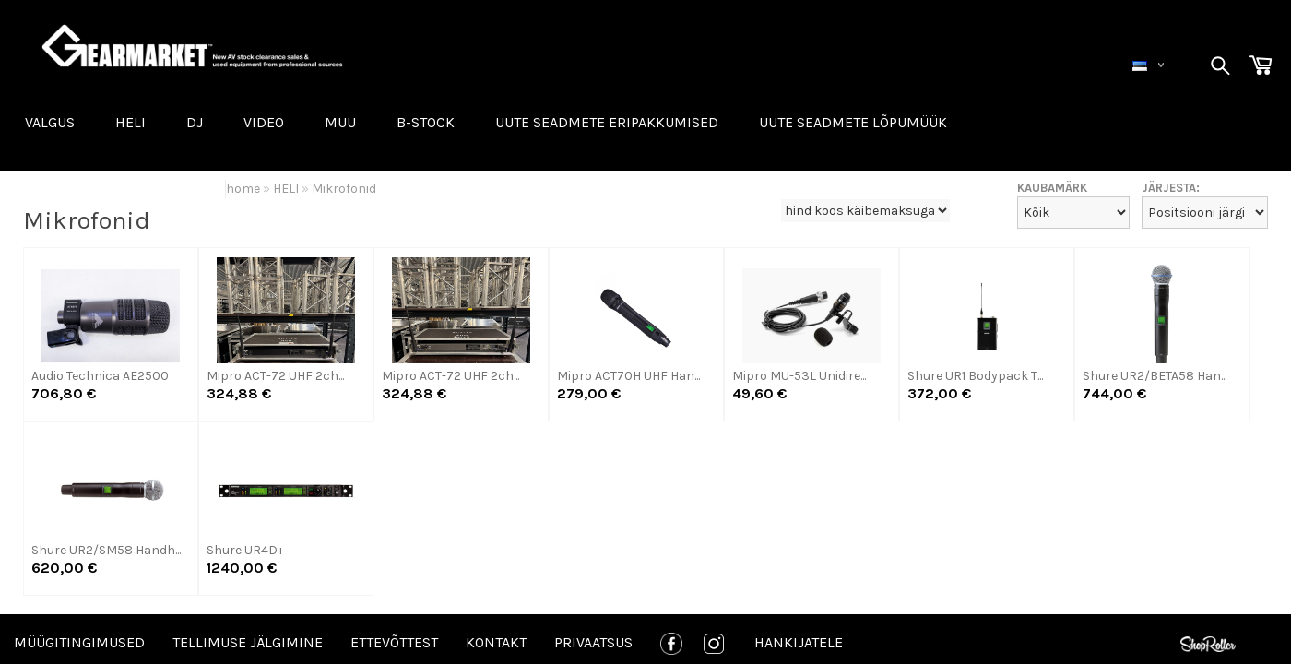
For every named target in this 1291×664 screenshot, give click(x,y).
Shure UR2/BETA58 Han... (1154, 376)
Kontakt (496, 642)
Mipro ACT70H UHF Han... (628, 376)
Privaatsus (593, 642)
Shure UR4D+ (245, 550)
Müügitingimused (79, 642)
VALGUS (50, 122)
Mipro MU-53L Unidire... (799, 376)
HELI (130, 122)
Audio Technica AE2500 (100, 376)
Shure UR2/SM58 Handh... (106, 550)
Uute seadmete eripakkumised (606, 122)
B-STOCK (426, 122)
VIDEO (263, 122)
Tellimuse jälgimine (247, 642)
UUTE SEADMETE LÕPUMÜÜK (853, 122)
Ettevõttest (394, 642)
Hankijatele (798, 642)
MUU (340, 122)
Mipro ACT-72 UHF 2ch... (275, 376)
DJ (194, 122)
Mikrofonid (344, 188)
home (243, 188)
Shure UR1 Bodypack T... (975, 376)
